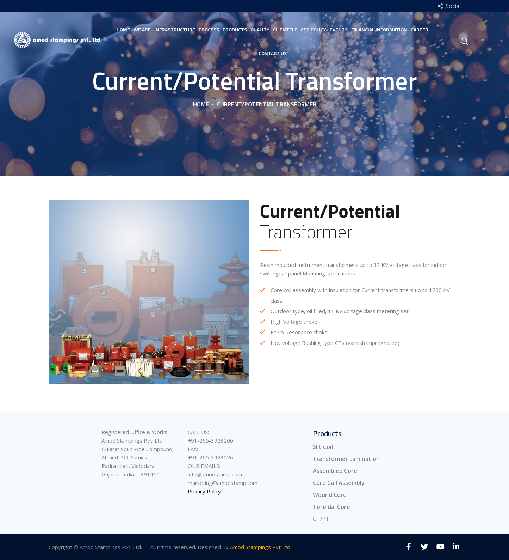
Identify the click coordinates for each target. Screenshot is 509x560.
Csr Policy (313, 29)
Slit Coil (323, 447)
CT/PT (321, 519)
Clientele (285, 29)
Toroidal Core (331, 507)
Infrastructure (174, 29)
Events (339, 29)
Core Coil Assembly (339, 483)
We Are (142, 29)
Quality (259, 29)
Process (209, 29)
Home (123, 29)
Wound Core (330, 495)
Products (235, 29)
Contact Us (273, 53)
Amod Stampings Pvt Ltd (260, 546)
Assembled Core (335, 471)
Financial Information (379, 29)
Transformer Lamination (346, 459)
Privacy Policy (204, 491)
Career (419, 29)
